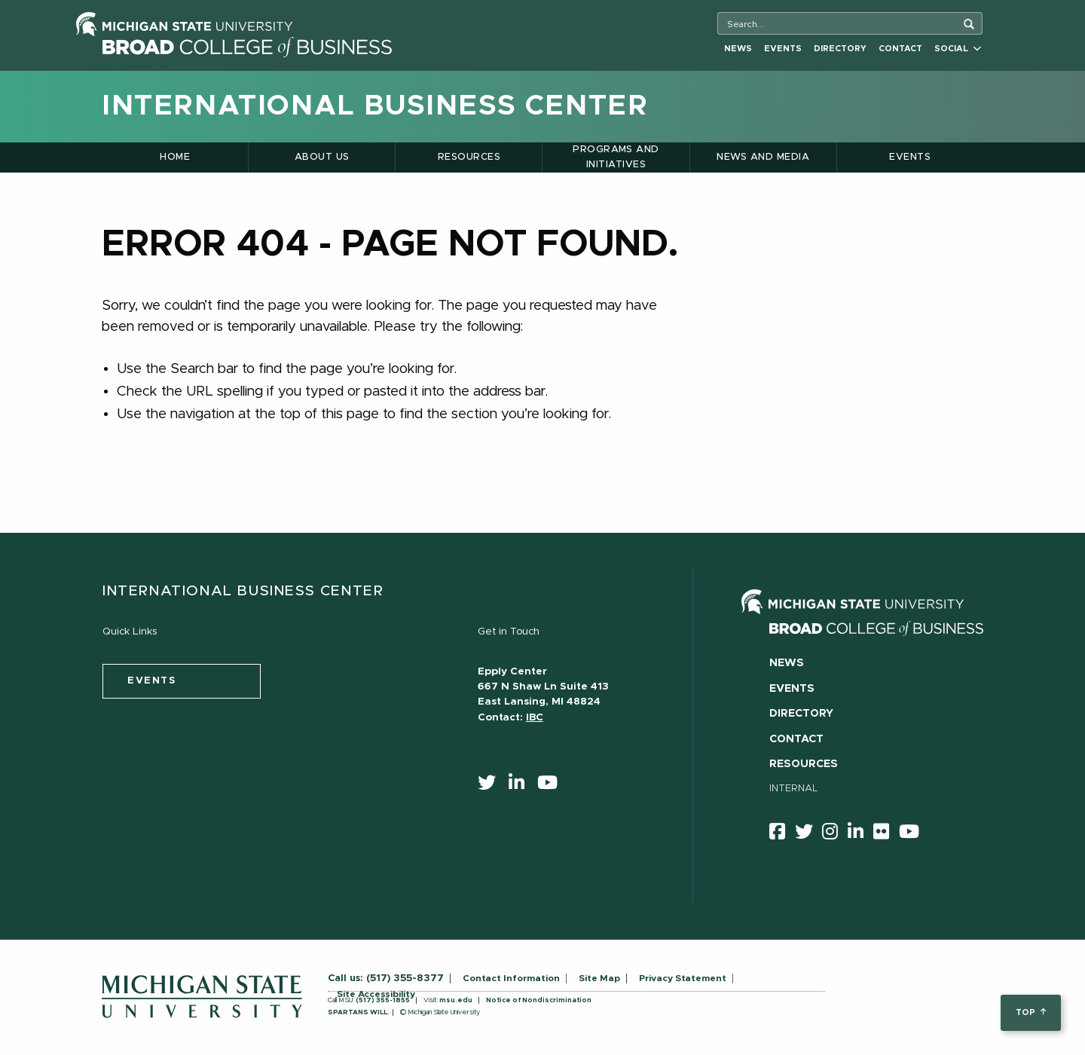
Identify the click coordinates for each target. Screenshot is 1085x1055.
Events (783, 48)
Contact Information (511, 978)
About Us (322, 157)
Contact (900, 48)
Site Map (599, 978)
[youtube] (552, 786)
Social (957, 48)
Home (175, 157)
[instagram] (835, 834)
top (1030, 1012)
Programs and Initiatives (616, 157)
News (738, 48)
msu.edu (455, 1000)
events (151, 681)
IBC (534, 717)
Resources (469, 157)
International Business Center (375, 106)
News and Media (763, 157)
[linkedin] (521, 786)
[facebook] (782, 834)
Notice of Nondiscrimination (538, 1000)
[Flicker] (886, 834)
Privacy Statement (682, 978)
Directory (840, 48)
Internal (793, 789)
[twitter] (492, 786)
